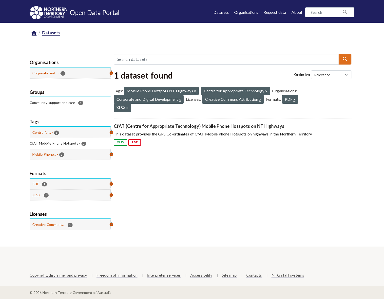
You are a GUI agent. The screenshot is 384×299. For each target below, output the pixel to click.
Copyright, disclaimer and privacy (58, 275)
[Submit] (345, 59)
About (296, 12)
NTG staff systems (287, 275)
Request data (275, 12)
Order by (301, 74)
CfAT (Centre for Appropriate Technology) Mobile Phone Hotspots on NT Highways (199, 126)
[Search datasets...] (226, 59)
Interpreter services (164, 275)
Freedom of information (116, 275)
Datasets (221, 12)
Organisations (246, 12)
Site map (229, 275)
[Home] (34, 33)
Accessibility (201, 275)
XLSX (120, 142)
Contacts (254, 275)
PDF (135, 142)
